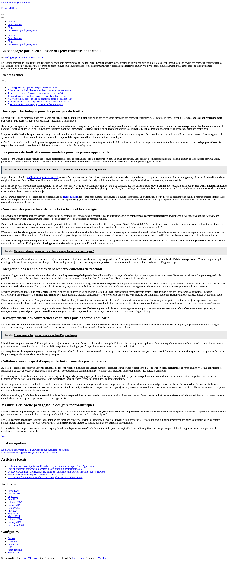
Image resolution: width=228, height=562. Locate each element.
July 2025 (13, 496)
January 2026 (14, 493)
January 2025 (14, 505)
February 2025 (15, 502)
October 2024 (15, 507)
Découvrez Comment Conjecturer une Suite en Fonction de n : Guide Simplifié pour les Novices (56, 471)
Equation (12, 541)
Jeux (3, 436)
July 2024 (13, 510)
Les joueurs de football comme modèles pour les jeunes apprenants (40, 90)
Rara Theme (78, 558)
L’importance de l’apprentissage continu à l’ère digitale (29, 452)
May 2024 (13, 513)
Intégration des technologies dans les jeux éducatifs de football (38, 96)
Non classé (13, 552)
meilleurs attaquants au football (42, 177)
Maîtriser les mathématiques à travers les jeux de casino (36, 474)
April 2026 (13, 490)
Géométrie (13, 544)
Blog (10, 27)
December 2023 (16, 525)
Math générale (15, 549)
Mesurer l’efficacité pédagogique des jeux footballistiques (36, 104)
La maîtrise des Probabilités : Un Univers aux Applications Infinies (35, 449)
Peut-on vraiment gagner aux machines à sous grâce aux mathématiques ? (45, 469)
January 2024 (14, 522)
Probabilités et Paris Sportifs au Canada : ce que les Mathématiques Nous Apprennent (51, 466)
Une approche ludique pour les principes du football (33, 87)
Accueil (12, 21)
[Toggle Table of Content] (3, 82)
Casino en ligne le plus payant (23, 30)
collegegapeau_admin (16, 57)
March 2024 (14, 516)
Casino (11, 538)
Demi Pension (15, 24)
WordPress (103, 558)
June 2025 (13, 499)
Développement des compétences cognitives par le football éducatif (41, 98)
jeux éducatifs (70, 196)
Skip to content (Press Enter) (15, 2)
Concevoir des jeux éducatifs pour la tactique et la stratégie (37, 93)
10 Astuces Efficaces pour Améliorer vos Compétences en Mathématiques (45, 477)
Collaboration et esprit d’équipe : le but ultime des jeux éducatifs (39, 101)
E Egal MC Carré (10, 8)
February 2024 (15, 519)
